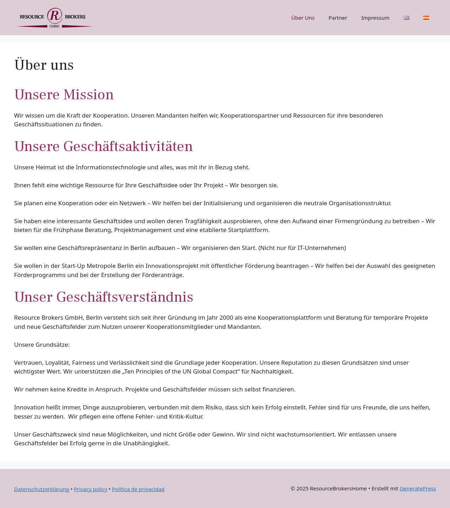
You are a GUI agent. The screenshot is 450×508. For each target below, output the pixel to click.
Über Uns (302, 17)
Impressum (375, 17)
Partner (338, 17)
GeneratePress (418, 488)
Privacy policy (90, 489)
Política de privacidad (138, 489)
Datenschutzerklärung (41, 489)
